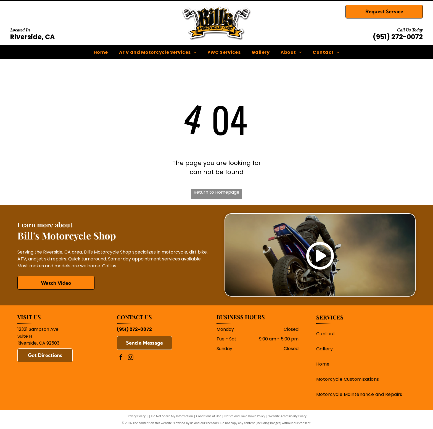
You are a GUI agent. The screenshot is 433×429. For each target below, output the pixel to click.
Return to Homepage (216, 192)
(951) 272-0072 (398, 36)
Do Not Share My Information (172, 416)
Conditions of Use (208, 416)
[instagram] (130, 358)
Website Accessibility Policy (287, 416)
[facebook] (121, 358)
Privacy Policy (136, 416)
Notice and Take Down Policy (245, 416)
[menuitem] (100, 52)
